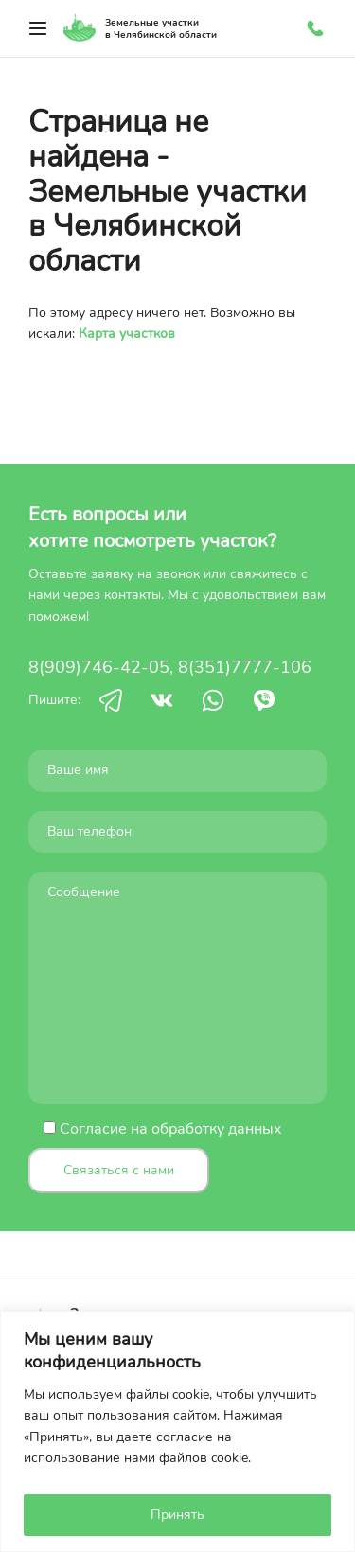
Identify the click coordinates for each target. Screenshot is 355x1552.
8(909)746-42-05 (98, 667)
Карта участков (127, 334)
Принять (177, 1515)
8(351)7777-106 (244, 667)
